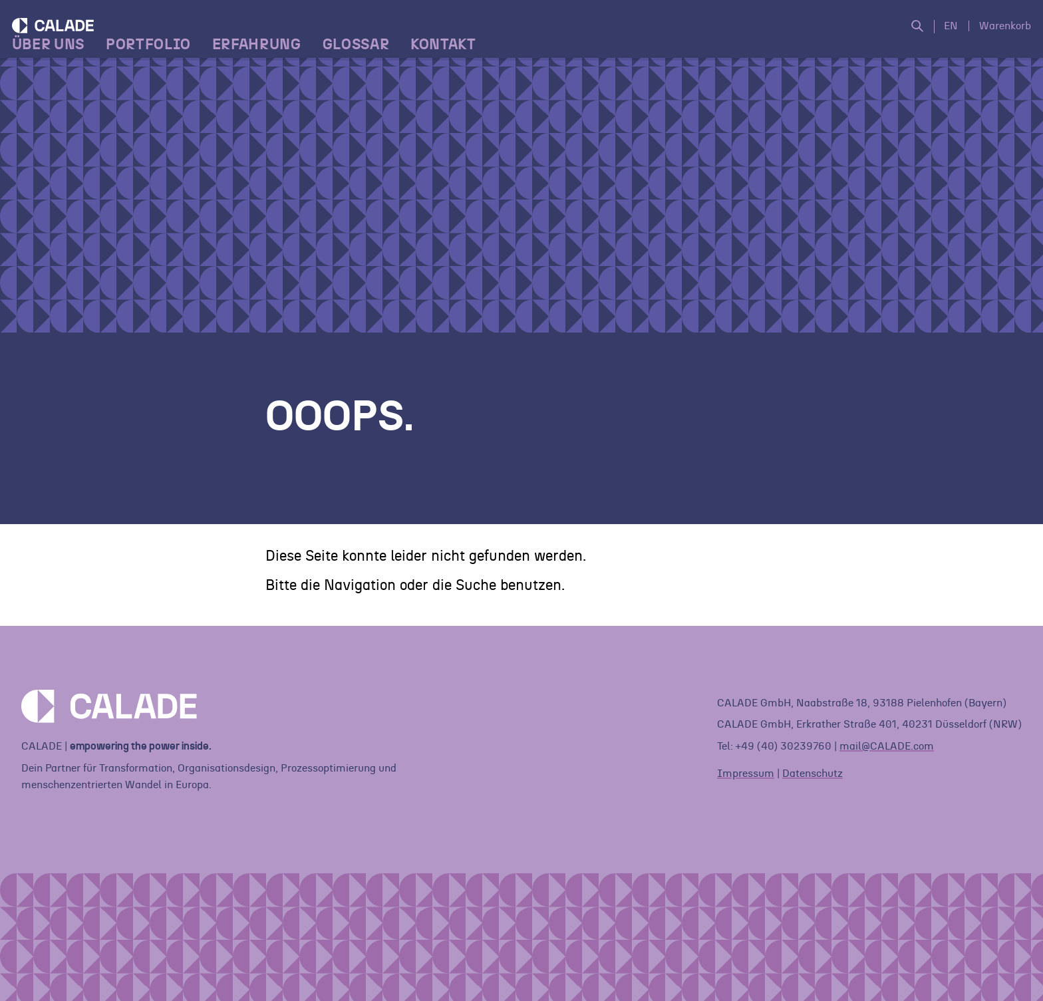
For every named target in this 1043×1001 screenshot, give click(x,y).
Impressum (745, 773)
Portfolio (157, 120)
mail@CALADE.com (886, 746)
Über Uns (57, 120)
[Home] (109, 63)
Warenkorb (996, 40)
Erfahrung (266, 120)
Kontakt (453, 120)
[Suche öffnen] (913, 40)
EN (942, 40)
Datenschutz (812, 773)
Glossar (365, 120)
